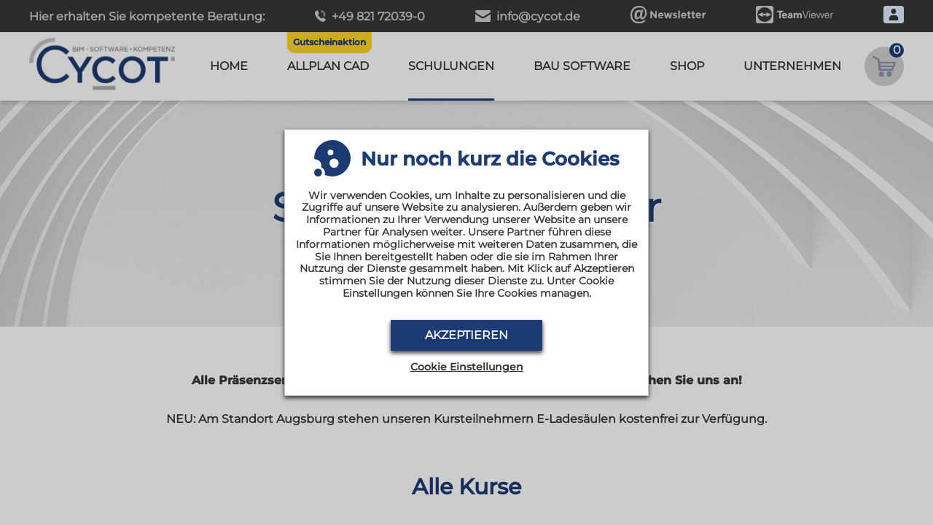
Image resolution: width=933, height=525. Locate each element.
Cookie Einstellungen (466, 367)
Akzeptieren (466, 335)
